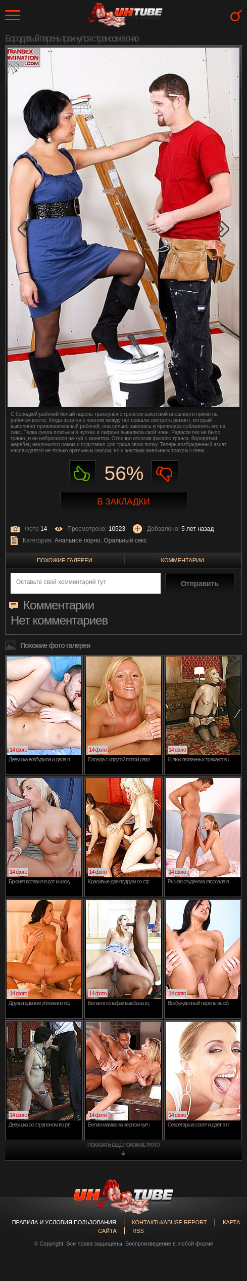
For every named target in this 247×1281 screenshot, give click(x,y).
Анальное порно (78, 540)
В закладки (123, 502)
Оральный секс (125, 540)
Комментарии (182, 560)
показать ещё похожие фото (123, 1145)
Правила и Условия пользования (64, 1222)
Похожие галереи (64, 560)
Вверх (224, 1201)
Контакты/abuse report (169, 1222)
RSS (138, 1231)
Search (236, 15)
